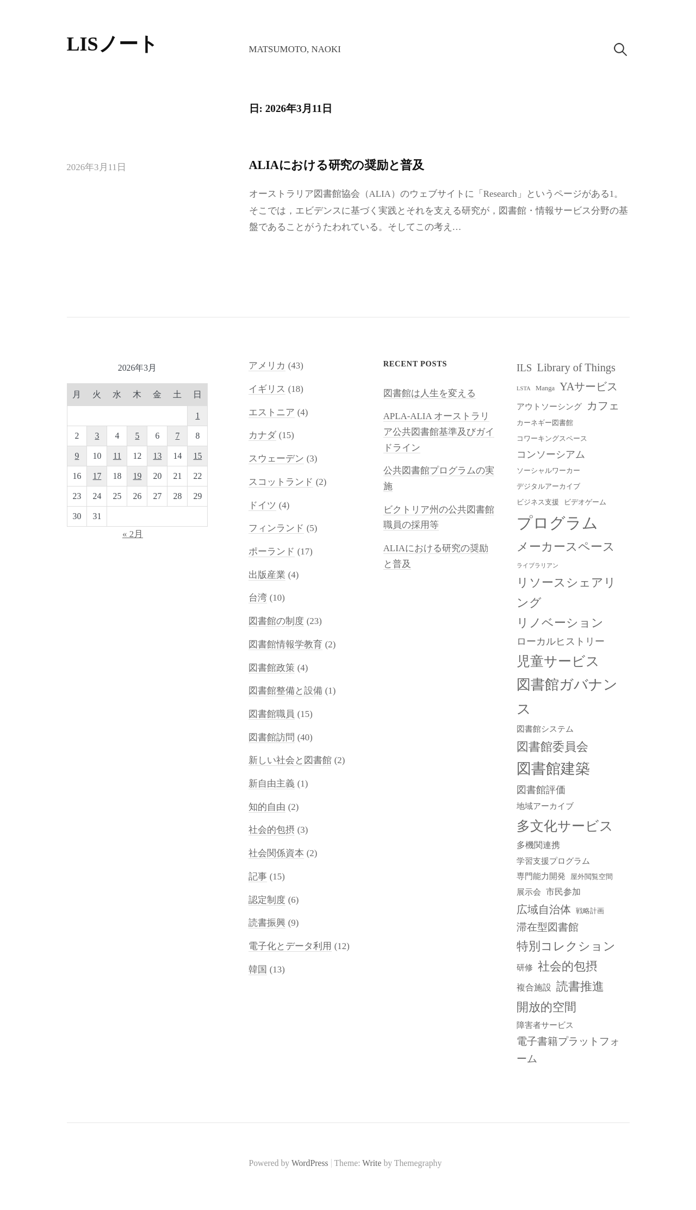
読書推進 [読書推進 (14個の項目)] (580, 986)
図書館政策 (271, 668)
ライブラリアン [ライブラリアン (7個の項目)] (537, 566)
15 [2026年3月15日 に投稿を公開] (198, 455)
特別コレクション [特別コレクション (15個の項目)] (566, 946)
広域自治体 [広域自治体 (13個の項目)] (544, 909)
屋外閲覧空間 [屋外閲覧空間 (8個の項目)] (591, 877)
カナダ (262, 435)
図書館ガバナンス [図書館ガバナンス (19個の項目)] (567, 697)
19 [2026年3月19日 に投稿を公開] (137, 476)
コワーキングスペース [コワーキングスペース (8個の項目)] (552, 438)
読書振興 (266, 923)
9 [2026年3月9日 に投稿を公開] (77, 455)
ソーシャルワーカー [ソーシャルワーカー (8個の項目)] (548, 471)
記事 (257, 876)
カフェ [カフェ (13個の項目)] (603, 405)
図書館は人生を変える (429, 393)
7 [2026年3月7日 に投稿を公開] (177, 435)
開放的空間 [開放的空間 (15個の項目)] (546, 1007)
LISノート (112, 44)
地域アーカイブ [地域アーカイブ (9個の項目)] (545, 806)
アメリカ (266, 365)
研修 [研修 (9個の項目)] (525, 967)
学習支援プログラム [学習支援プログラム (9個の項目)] (553, 861)
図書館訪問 (271, 737)
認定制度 (266, 900)
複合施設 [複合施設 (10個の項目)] (534, 987)
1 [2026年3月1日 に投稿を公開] (197, 415)
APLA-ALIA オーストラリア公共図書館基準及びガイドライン (438, 431)
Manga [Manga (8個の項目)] (545, 388)
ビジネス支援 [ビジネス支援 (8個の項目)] (538, 502)
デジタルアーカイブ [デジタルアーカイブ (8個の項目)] (548, 486)
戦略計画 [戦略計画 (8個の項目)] (590, 911)
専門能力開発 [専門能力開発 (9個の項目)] (541, 876)
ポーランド (271, 551)
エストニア (271, 412)
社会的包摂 (271, 830)
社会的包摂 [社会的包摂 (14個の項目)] (568, 966)
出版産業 (266, 575)
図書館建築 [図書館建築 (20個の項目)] (553, 768)
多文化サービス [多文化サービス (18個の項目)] (565, 826)
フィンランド (276, 528)
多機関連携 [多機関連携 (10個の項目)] (538, 845)
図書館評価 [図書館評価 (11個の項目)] (541, 789)
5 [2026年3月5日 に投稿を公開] (137, 435)
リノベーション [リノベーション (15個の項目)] (560, 622)
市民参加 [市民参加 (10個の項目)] (563, 891)
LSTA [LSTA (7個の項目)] (524, 388)
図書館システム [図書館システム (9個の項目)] (545, 729)
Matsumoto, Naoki (294, 49)
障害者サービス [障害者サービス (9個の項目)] (545, 1025)
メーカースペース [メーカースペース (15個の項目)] (566, 546)
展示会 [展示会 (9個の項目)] (529, 892)
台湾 (257, 597)
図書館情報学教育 (285, 644)
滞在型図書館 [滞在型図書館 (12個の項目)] (548, 927)
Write (371, 1163)
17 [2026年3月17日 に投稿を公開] (97, 476)
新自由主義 (271, 783)
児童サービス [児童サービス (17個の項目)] (558, 661)
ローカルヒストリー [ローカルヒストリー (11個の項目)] (561, 641)
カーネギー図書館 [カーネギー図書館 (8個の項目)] (545, 423)
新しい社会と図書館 (290, 760)
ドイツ (262, 505)
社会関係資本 (276, 853)
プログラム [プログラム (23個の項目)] (557, 523)
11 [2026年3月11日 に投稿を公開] (117, 455)
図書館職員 (271, 714)
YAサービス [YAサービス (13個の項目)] (589, 386)
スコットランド (280, 482)
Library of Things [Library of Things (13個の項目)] (576, 367)
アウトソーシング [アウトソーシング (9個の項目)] (549, 406)
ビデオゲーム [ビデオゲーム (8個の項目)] (585, 502)
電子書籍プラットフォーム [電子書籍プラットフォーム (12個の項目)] (568, 1050)
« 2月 (132, 534)
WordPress (309, 1163)
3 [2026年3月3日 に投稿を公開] (97, 435)
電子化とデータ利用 (290, 946)
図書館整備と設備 (285, 690)
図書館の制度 (276, 621)
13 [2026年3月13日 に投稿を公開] (157, 455)
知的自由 (266, 807)
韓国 (257, 969)
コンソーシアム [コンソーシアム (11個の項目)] (551, 454)
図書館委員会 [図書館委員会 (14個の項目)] (552, 746)
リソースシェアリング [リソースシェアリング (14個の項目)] (566, 592)
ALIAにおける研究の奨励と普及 (336, 165)
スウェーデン (276, 458)
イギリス (266, 389)
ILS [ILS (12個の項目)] (524, 367)
